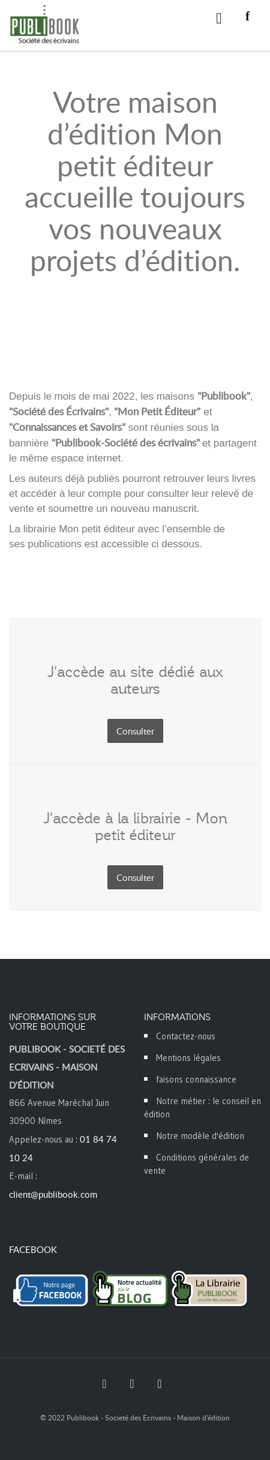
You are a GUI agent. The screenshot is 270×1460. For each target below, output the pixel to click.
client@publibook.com (53, 1194)
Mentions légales (188, 1057)
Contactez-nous (185, 1036)
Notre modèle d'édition (200, 1135)
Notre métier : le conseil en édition (202, 1107)
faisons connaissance (196, 1079)
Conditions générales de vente (196, 1164)
